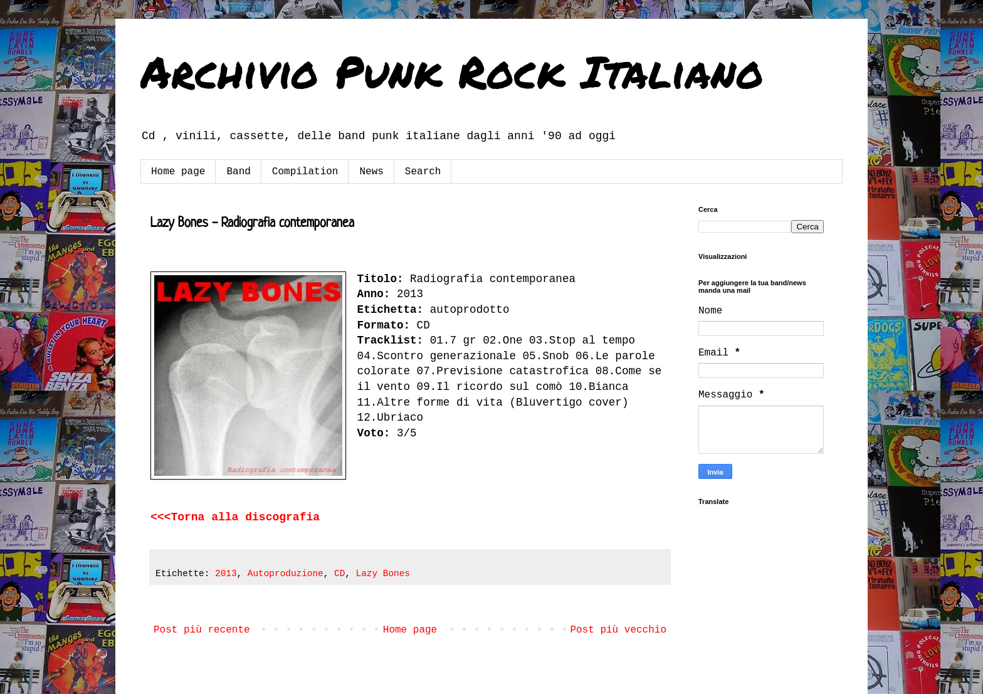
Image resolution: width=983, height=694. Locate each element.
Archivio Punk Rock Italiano (452, 70)
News (371, 171)
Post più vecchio (618, 630)
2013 (226, 574)
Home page (178, 171)
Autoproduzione (285, 574)
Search (423, 171)
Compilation (305, 171)
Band (238, 171)
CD (339, 574)
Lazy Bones (383, 574)
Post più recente (202, 630)
